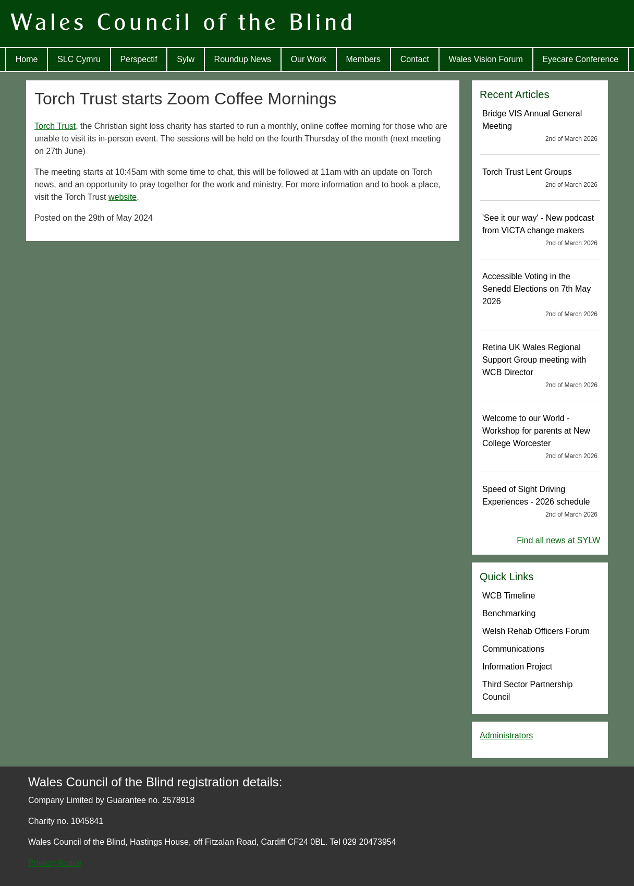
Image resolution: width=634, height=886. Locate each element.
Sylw (185, 59)
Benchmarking (508, 613)
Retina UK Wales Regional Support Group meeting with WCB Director (540, 366)
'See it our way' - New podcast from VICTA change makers (540, 230)
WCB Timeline (508, 595)
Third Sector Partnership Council (527, 690)
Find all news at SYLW (558, 540)
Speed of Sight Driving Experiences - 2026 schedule (540, 502)
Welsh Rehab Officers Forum (536, 631)
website (122, 197)
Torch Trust (55, 126)
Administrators (506, 735)
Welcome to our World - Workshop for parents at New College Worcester (540, 437)
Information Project (517, 666)
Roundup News (242, 59)
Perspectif (138, 59)
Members (363, 59)
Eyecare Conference (580, 59)
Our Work (308, 59)
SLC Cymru (79, 59)
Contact (414, 59)
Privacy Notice (54, 862)
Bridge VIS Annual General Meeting (540, 126)
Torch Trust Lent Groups (540, 178)
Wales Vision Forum (486, 59)
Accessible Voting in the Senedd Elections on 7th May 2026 (540, 295)
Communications (513, 648)
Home (27, 59)
